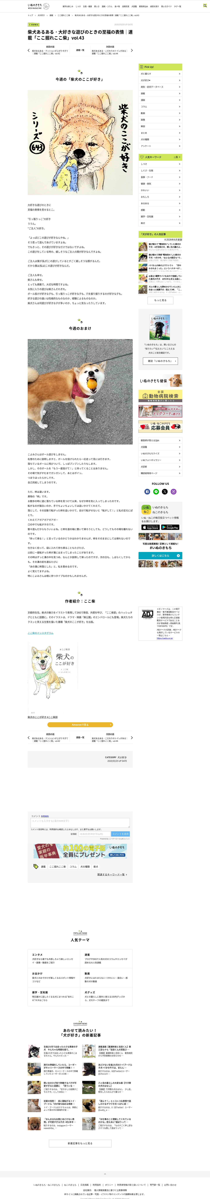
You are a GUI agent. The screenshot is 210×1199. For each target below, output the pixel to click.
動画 (143, 113)
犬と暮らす (146, 73)
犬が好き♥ (145, 80)
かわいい (145, 190)
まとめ (144, 132)
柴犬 (95, 866)
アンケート (146, 145)
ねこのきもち (70, 1185)
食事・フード (147, 177)
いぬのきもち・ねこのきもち (47, 1185)
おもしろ (145, 196)
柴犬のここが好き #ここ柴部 (43, 717)
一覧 (176, 156)
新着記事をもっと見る (80, 1143)
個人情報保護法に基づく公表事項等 (110, 1190)
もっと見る (160, 300)
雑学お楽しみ (68, 6)
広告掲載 (84, 1185)
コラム (73, 866)
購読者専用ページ (149, 473)
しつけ (78, 6)
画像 (143, 119)
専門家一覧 (155, 1185)
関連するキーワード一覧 (111, 874)
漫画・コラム (107, 6)
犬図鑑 (134, 6)
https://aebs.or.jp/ (165, 638)
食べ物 (117, 6)
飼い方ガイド (166, 6)
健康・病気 (146, 183)
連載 (51, 15)
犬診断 (144, 466)
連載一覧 (80, 49)
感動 (143, 209)
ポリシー (109, 1185)
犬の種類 (85, 866)
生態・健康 (87, 6)
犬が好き (41, 15)
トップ (30, 15)
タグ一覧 (177, 6)
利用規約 (97, 1185)
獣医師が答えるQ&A (150, 440)
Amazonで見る (80, 724)
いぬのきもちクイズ (150, 453)
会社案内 (87, 1190)
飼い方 (96, 6)
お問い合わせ (170, 1185)
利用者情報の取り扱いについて (131, 1185)
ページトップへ (105, 1174)
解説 (143, 126)
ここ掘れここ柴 (64, 15)
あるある (145, 203)
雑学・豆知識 (147, 216)
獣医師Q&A (143, 6)
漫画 (143, 99)
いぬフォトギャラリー (151, 460)
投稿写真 (125, 6)
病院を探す (154, 6)
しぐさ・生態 (147, 170)
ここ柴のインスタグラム (40, 633)
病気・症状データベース (152, 86)
